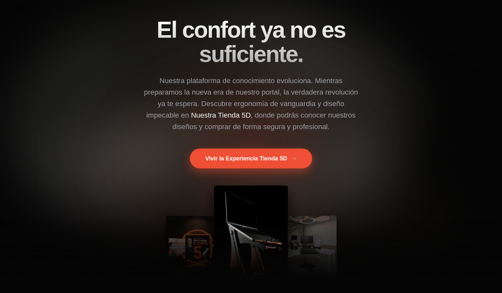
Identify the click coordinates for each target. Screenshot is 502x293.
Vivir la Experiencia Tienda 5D (251, 158)
